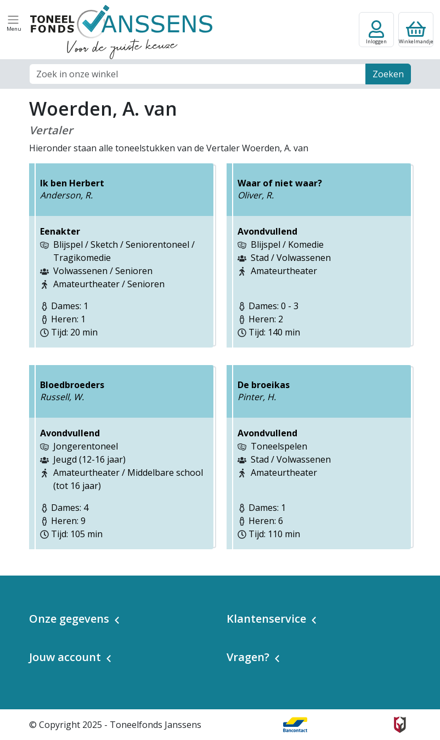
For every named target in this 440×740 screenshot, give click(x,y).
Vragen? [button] (248, 657)
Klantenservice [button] (266, 618)
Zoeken (388, 74)
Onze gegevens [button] (69, 618)
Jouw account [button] (65, 657)
